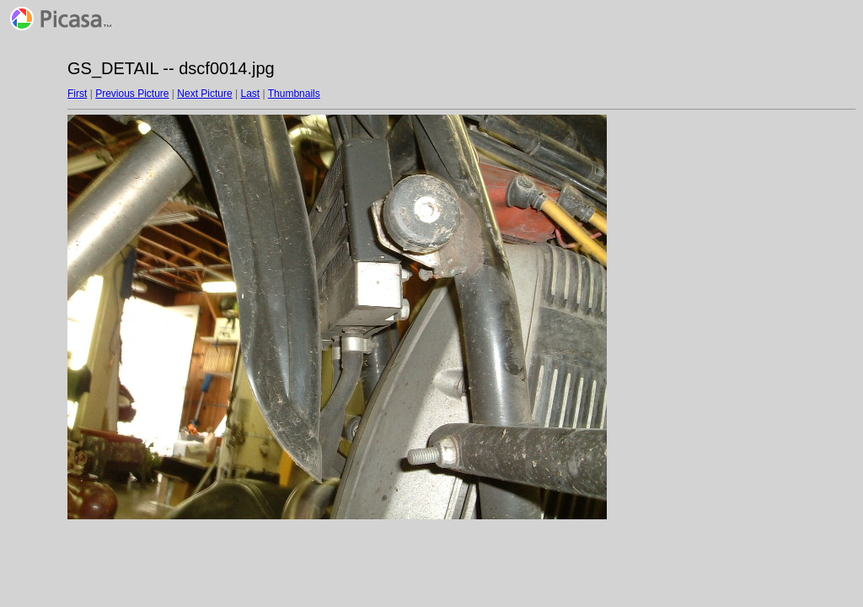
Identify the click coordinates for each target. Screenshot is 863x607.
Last (250, 93)
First (77, 93)
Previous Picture (132, 93)
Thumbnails (294, 93)
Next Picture (204, 93)
